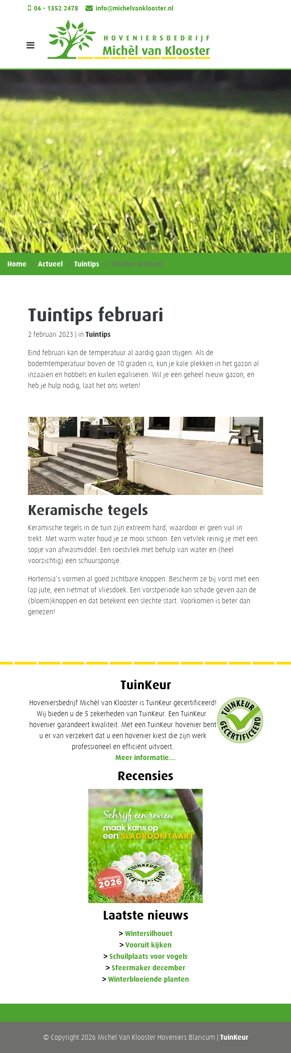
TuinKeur (234, 1037)
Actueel (50, 264)
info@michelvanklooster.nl (134, 8)
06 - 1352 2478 (56, 8)
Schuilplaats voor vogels (148, 956)
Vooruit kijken (148, 945)
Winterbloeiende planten (148, 979)
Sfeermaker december (148, 968)
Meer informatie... (145, 757)
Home (17, 264)
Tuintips (86, 264)
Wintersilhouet (148, 934)
